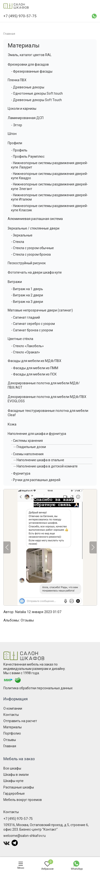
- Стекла (17, 242)
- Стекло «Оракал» (25, 352)
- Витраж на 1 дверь (27, 289)
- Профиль (19, 150)
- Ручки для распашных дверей (35, 480)
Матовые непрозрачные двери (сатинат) (40, 310)
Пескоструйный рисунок (27, 263)
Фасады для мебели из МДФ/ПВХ (34, 361)
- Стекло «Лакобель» (27, 346)
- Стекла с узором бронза (31, 254)
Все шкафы (12, 768)
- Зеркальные (21, 235)
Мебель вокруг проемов (22, 800)
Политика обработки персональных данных (38, 688)
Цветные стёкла (20, 339)
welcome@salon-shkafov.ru (24, 836)
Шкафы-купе (13, 781)
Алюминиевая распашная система (35, 219)
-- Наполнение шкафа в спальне (38, 460)
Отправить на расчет (20, 721)
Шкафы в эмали (16, 774)
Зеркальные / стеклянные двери (33, 228)
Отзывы (27, 620)
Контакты (11, 715)
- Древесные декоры (27, 87)
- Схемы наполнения (27, 454)
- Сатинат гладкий (25, 317)
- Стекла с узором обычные (32, 248)
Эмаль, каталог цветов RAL (29, 55)
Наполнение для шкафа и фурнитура (37, 434)
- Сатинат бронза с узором (32, 330)
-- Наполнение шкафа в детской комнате (45, 466)
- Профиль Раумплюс (27, 156)
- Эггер (16, 125)
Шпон (12, 134)
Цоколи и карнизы (22, 108)
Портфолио (12, 733)
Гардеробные (14, 793)
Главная (9, 746)
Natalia (20, 612)
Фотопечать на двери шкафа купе (35, 272)
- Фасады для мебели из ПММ (34, 368)
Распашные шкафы (18, 787)
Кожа (12, 424)
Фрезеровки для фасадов (28, 64)
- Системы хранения (27, 441)
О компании (12, 708)
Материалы (23, 45)
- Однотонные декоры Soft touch (37, 93)
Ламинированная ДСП (26, 118)
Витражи (15, 282)
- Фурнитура (20, 473)
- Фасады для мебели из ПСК (34, 374)
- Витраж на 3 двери (27, 302)
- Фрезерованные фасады (31, 71)
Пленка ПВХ (17, 80)
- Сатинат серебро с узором (33, 324)
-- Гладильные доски (29, 447)
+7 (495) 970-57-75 (18, 819)
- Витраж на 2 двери (27, 295)
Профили (15, 143)
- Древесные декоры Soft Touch (36, 100)
